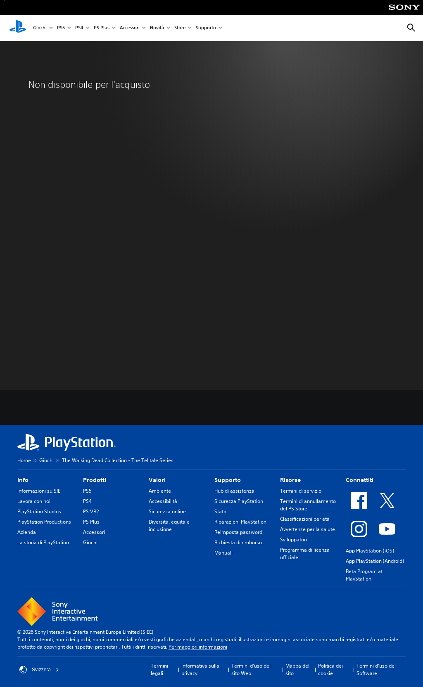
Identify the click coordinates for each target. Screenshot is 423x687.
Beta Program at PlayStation (364, 575)
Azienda (26, 532)
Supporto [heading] (227, 480)
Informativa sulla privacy (200, 669)
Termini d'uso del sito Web (251, 669)
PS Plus (101, 28)
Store (179, 28)
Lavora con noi (33, 501)
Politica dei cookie (330, 669)
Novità (157, 28)
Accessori (130, 28)
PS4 (79, 28)
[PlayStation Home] (17, 28)
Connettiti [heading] (359, 480)
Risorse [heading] (290, 480)
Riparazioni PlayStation (240, 521)
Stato (220, 511)
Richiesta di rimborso (238, 542)
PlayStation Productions (44, 521)
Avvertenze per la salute (307, 529)
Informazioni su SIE (38, 490)
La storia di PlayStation (43, 542)
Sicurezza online (167, 511)
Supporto (206, 28)
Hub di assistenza (234, 490)
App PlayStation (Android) (375, 560)
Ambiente (160, 490)
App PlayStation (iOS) (370, 550)
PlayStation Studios (39, 511)
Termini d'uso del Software (376, 669)
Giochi (40, 28)
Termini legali (159, 669)
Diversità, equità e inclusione (169, 525)
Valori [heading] (157, 480)
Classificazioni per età (305, 518)
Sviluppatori (293, 539)
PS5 (61, 28)
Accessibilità (163, 501)
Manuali (223, 552)
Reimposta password (238, 532)
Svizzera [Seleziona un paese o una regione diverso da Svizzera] (39, 669)
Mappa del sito (297, 669)
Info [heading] (23, 480)
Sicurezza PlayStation (238, 501)
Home (24, 460)
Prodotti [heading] (94, 480)
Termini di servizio (300, 490)
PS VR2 (91, 511)
